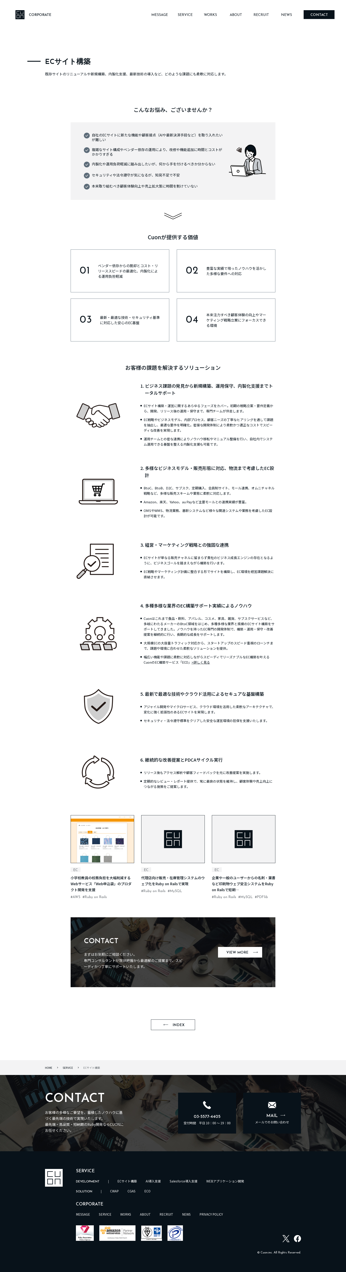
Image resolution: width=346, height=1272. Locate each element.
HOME (48, 1067)
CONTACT (319, 15)
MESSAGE (159, 15)
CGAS (131, 1191)
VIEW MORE (242, 952)
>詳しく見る (201, 662)
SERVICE (185, 15)
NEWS (286, 15)
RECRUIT (261, 15)
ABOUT (236, 15)
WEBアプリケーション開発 (225, 1181)
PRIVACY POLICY (211, 1214)
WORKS (210, 15)
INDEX (174, 1025)
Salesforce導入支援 (183, 1181)
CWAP (114, 1191)
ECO (147, 1191)
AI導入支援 (153, 1181)
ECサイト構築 (127, 1181)
